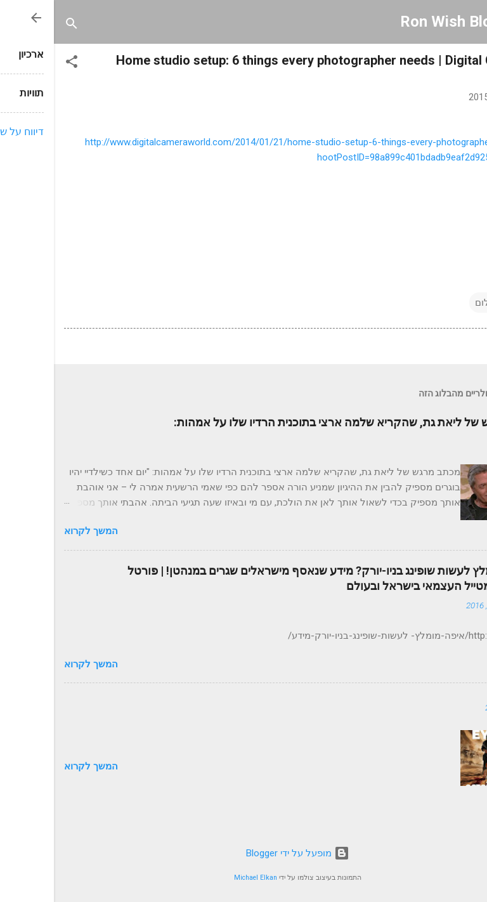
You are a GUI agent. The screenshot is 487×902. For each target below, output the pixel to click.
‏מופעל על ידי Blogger (243, 853)
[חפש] (17, 25)
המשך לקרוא (37, 531)
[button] (17, 64)
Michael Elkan (201, 877)
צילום (432, 302)
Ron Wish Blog (396, 21)
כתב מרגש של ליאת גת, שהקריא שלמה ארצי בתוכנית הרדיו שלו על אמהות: (298, 422)
